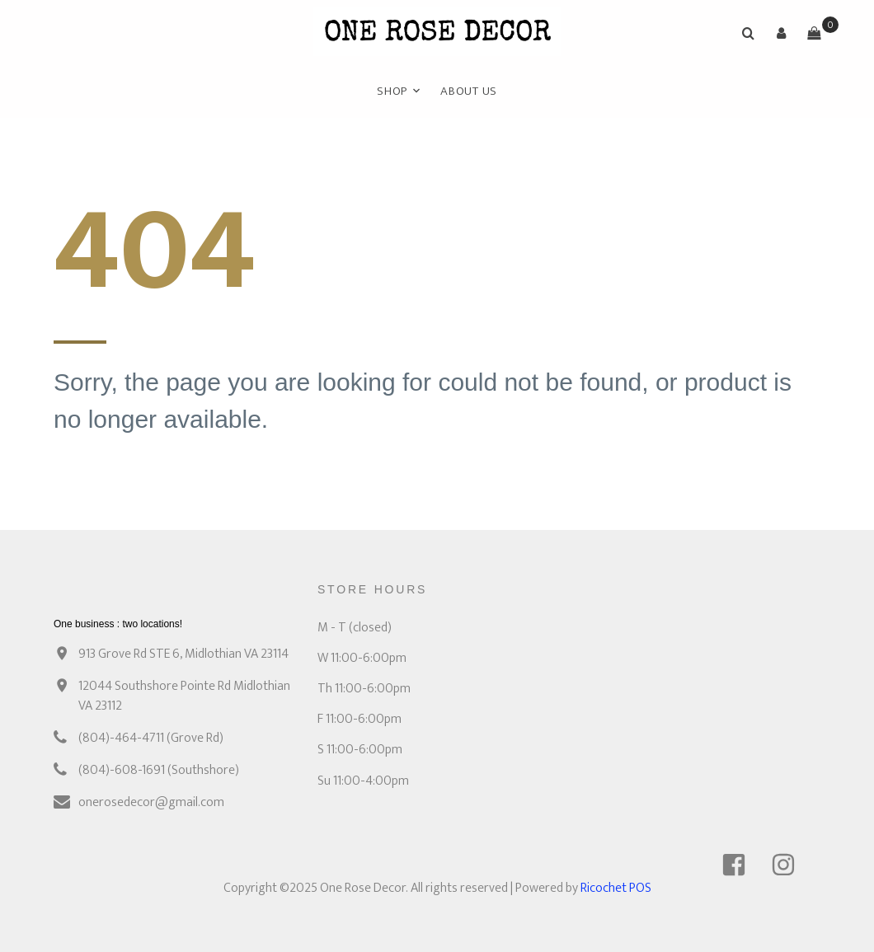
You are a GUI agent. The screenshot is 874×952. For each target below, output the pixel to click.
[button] (780, 32)
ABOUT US (468, 91)
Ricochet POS (615, 888)
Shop (392, 91)
